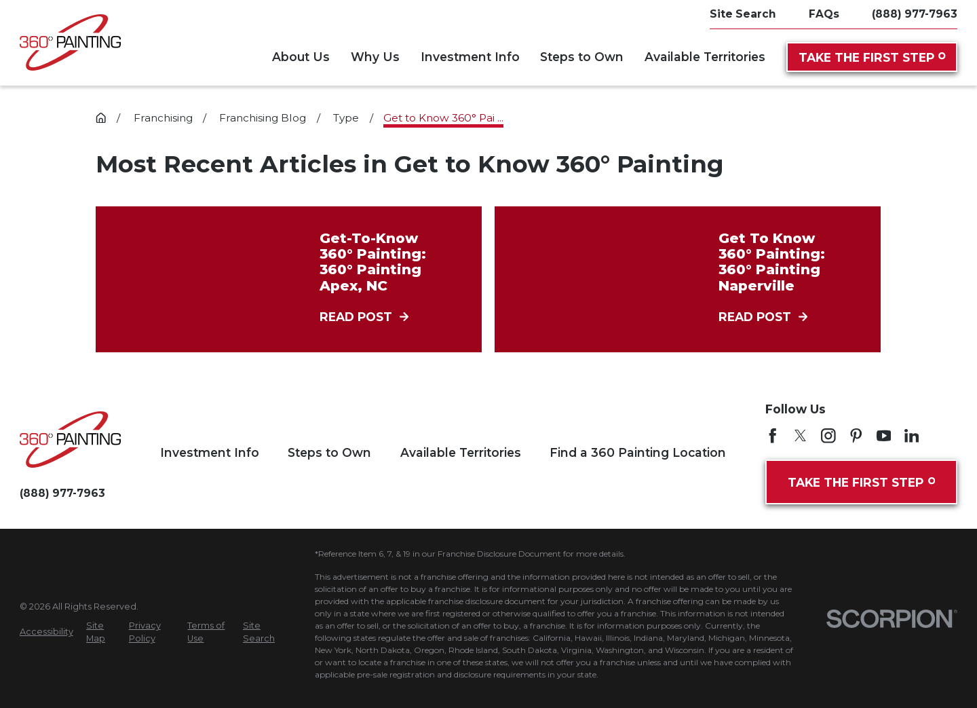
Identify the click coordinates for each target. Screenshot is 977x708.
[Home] (70, 42)
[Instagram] (828, 435)
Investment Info (209, 452)
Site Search (743, 13)
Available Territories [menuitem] (705, 57)
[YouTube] (884, 435)
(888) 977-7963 (914, 14)
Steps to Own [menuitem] (582, 57)
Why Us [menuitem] (375, 57)
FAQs (824, 13)
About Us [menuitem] (301, 57)
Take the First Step (872, 57)
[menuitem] (46, 631)
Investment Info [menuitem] (470, 57)
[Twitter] (800, 435)
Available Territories (460, 452)
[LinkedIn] (911, 435)
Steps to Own (329, 452)
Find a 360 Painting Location (638, 452)
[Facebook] (772, 435)
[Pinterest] (856, 435)
